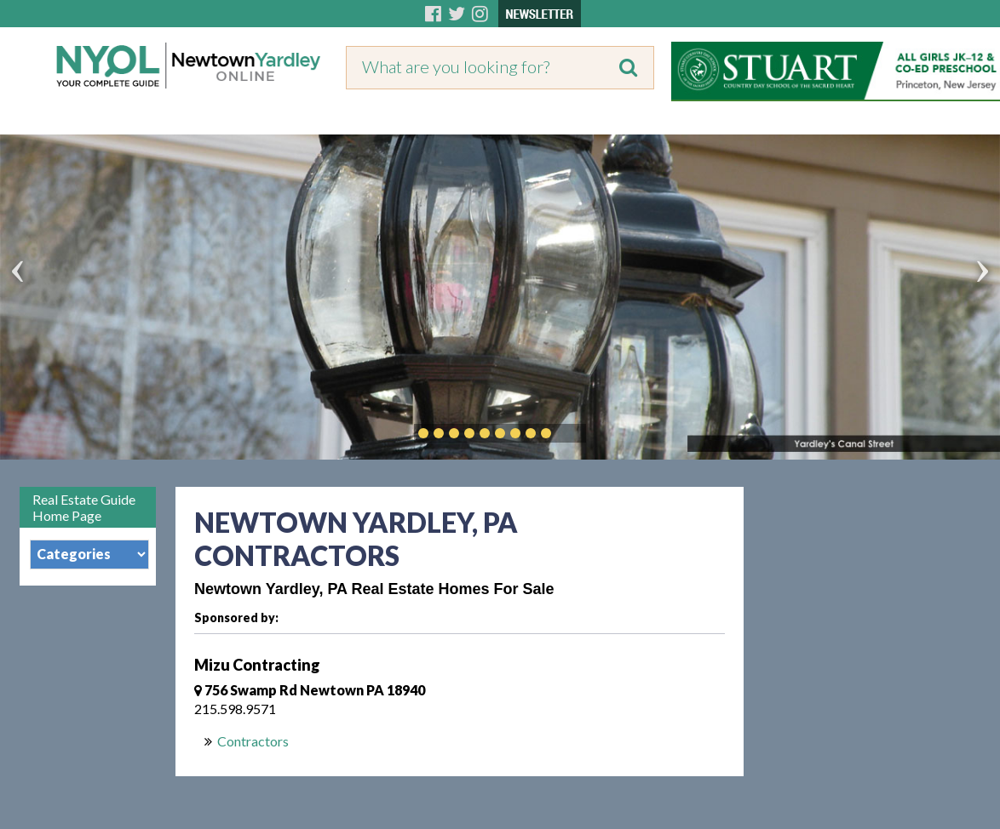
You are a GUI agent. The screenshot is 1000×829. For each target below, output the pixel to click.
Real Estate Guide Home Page (83, 507)
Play (571, 433)
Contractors (253, 741)
